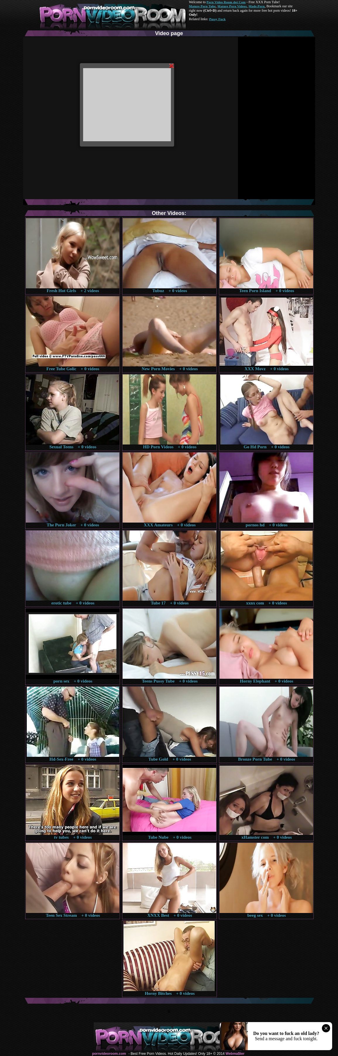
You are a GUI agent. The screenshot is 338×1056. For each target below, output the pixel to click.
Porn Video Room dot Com (226, 2)
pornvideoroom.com (109, 1054)
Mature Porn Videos (232, 6)
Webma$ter (235, 1054)
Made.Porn (256, 6)
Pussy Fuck (217, 19)
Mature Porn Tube (202, 6)
